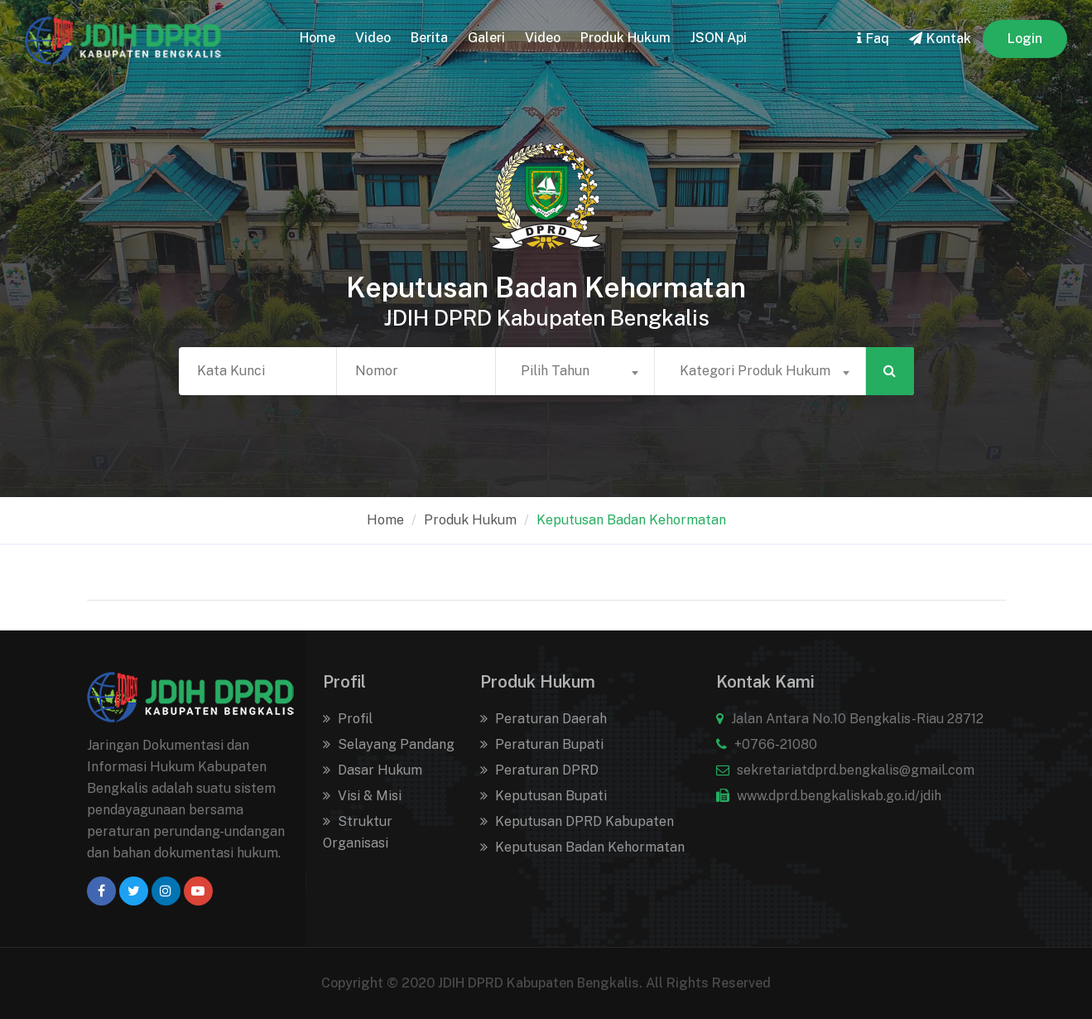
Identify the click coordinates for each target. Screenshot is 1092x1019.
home (317, 38)
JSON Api (718, 38)
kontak (940, 38)
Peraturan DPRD (539, 770)
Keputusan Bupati (543, 796)
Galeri (486, 38)
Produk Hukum (625, 38)
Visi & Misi (362, 796)
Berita (429, 38)
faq (873, 38)
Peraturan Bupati (542, 744)
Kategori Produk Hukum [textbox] (755, 371)
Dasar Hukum (372, 770)
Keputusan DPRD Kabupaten (577, 821)
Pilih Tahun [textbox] (555, 371)
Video (373, 38)
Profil (348, 719)
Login (1025, 38)
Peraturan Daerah (543, 719)
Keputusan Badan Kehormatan (631, 520)
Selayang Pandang (389, 744)
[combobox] (575, 371)
